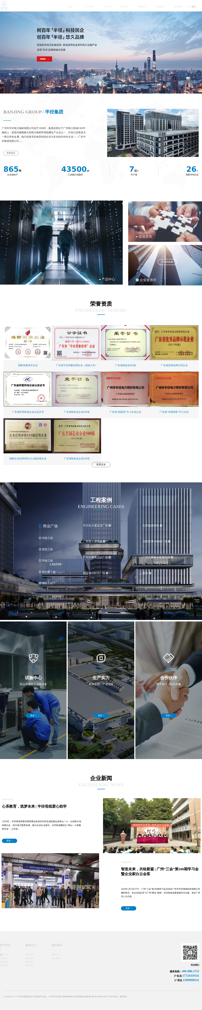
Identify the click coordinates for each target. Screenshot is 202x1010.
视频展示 (19, 962)
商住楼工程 (25, 571)
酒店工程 (24, 583)
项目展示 (127, 7)
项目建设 (19, 958)
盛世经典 (123, 1004)
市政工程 (24, 538)
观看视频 (167, 301)
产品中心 (91, 7)
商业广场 (26, 526)
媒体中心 (109, 7)
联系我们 (162, 7)
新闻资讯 (19, 954)
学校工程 (24, 560)
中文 (180, 7)
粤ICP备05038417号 (102, 1004)
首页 (58, 7)
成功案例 (45, 958)
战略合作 (45, 954)
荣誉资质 (144, 7)
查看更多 (101, 469)
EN (173, 7)
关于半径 (74, 7)
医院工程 (24, 549)
